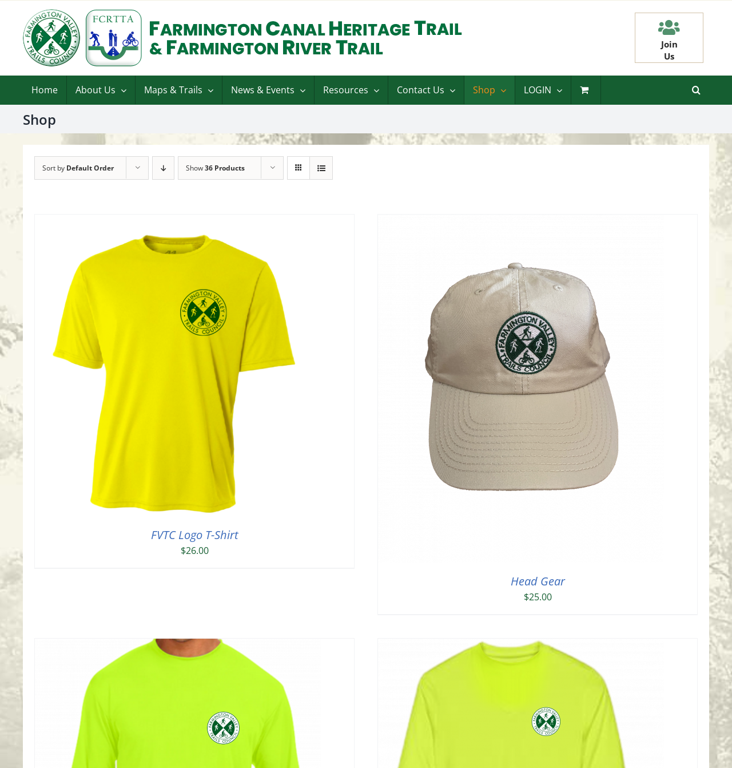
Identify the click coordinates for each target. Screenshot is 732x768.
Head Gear (538, 581)
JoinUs (669, 50)
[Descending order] (163, 168)
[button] (696, 90)
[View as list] (321, 168)
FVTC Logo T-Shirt (194, 535)
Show (215, 168)
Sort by (78, 168)
